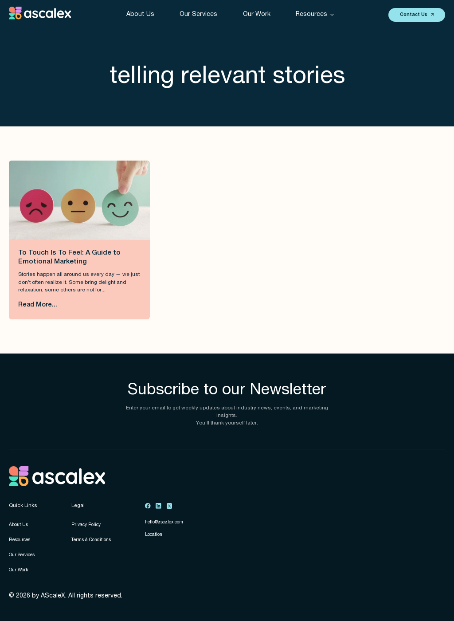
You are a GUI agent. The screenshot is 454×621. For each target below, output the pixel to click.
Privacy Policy (86, 525)
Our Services (198, 15)
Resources (19, 540)
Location (153, 535)
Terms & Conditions (91, 540)
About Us (140, 15)
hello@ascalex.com (164, 522)
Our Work (256, 15)
